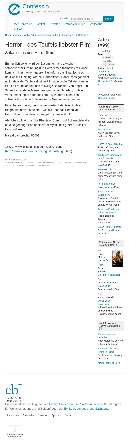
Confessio (35, 6)
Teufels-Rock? (105, 169)
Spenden (56, 415)
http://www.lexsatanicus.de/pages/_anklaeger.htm (38, 151)
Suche (68, 415)
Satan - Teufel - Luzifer (109, 227)
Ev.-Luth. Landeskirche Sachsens (86, 408)
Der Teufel (103, 260)
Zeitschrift (96, 24)
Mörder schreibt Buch (109, 363)
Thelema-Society (106, 98)
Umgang (102, 115)
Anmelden (64, 18)
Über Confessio (22, 24)
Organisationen (13, 35)
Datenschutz (29, 415)
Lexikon (17, 29)
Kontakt (44, 415)
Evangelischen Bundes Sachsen (70, 404)
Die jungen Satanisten (109, 274)
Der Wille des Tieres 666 (110, 144)
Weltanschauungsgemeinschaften (41, 35)
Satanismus (84, 35)
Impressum (13, 415)
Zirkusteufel (104, 129)
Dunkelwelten (68, 35)
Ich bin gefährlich (106, 183)
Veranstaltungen (75, 24)
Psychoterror (108, 64)
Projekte (55, 24)
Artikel (41, 24)
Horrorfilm (107, 61)
